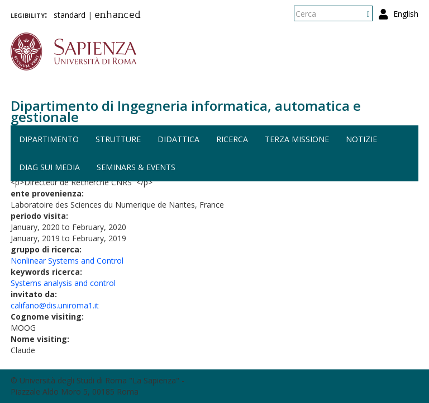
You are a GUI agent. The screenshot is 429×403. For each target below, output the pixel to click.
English (405, 13)
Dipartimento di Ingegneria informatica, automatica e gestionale (186, 111)
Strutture (118, 139)
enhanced (117, 16)
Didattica (178, 139)
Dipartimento (49, 139)
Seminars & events (136, 167)
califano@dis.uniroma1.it (55, 305)
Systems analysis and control (63, 283)
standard (69, 15)
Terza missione (297, 139)
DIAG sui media (49, 167)
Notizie (361, 139)
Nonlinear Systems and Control (67, 260)
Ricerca (232, 139)
